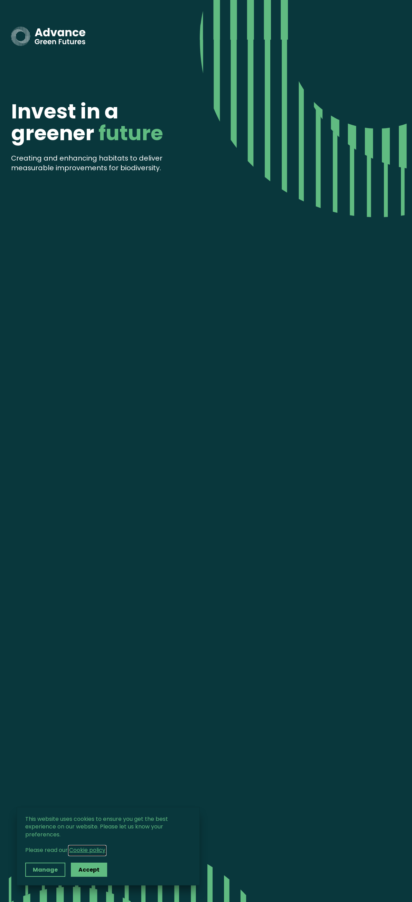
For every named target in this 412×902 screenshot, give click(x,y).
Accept (89, 870)
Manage (45, 870)
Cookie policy (87, 850)
